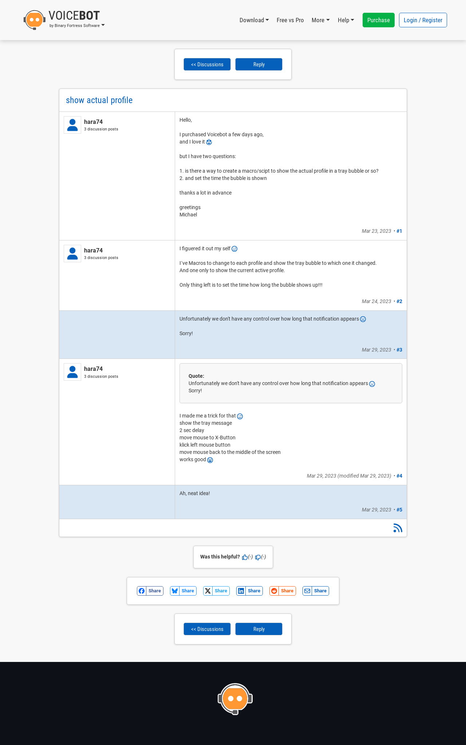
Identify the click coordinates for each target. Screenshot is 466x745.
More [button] (318, 20)
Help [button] (343, 20)
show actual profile (99, 100)
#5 (399, 510)
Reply (259, 64)
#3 (399, 350)
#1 (399, 231)
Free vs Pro (290, 20)
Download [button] (252, 20)
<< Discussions (207, 64)
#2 (399, 301)
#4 (399, 476)
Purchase (378, 20)
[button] (64, 20)
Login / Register (423, 20)
